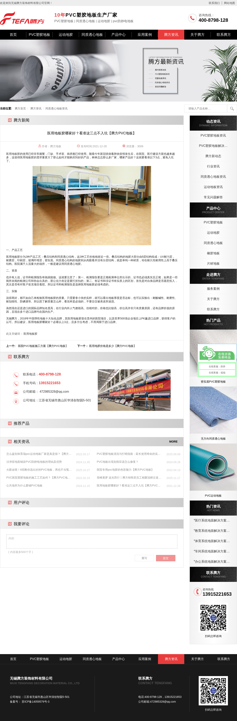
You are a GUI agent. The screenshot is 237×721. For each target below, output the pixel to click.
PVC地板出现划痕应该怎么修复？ (117, 461)
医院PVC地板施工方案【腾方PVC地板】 (43, 346)
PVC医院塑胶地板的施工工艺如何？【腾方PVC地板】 (37, 478)
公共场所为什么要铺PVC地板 (24, 485)
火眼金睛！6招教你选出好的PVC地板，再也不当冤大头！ (39, 470)
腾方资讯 (171, 35)
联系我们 (214, 3)
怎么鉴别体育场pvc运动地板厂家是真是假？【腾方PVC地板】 (37, 454)
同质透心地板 (92, 35)
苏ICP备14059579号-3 (35, 701)
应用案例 (145, 35)
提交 (165, 558)
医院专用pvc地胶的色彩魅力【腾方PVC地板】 (125, 469)
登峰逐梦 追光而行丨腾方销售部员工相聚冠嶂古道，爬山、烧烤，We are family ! (129, 478)
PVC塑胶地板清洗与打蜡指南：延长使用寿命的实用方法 (129, 454)
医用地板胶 (30, 333)
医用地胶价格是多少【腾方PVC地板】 (112, 346)
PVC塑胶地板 (39, 35)
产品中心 (118, 35)
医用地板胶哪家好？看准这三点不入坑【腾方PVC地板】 (129, 485)
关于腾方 (197, 35)
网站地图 (229, 3)
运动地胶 (66, 35)
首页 (13, 35)
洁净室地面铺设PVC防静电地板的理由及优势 (34, 461)
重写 (144, 558)
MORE (173, 441)
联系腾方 (224, 35)
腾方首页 (20, 108)
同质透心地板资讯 (56, 108)
